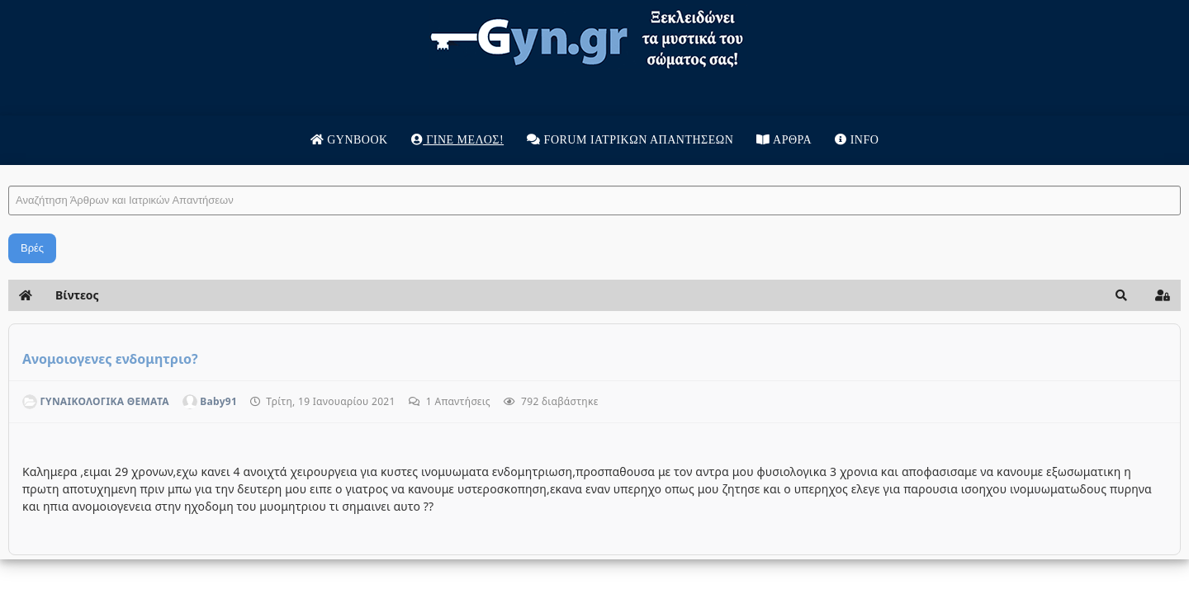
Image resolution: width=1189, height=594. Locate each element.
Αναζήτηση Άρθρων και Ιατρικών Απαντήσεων (206, 169)
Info (857, 140)
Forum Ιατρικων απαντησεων (630, 140)
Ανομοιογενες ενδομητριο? (308, 359)
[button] (923, 295)
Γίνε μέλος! (457, 140)
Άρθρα (784, 140)
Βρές (230, 248)
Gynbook (349, 140)
